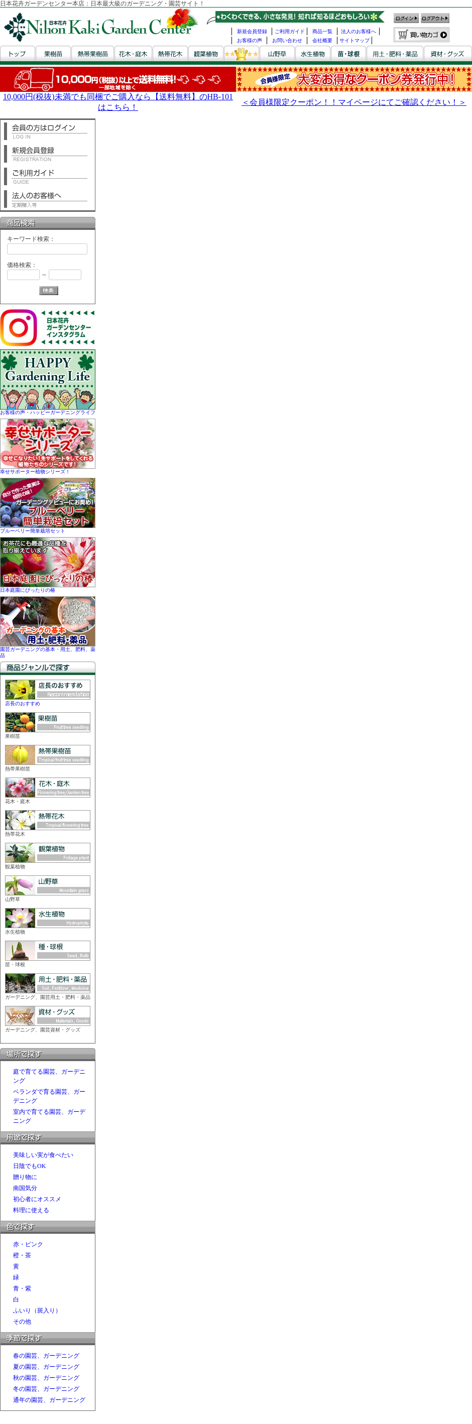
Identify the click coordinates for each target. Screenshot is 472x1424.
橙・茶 (22, 1255)
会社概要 (322, 40)
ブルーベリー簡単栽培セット (47, 528)
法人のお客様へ (358, 31)
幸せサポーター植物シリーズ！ (47, 468)
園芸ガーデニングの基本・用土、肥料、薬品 (47, 649)
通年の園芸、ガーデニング (49, 1399)
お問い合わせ (287, 40)
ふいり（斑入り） (37, 1310)
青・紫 (22, 1288)
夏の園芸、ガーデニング (46, 1366)
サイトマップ (354, 40)
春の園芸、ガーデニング (46, 1355)
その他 (22, 1321)
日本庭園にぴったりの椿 (47, 587)
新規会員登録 (252, 31)
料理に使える (31, 1210)
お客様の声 (249, 40)
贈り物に (25, 1177)
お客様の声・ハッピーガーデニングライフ (47, 409)
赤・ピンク (28, 1244)
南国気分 (25, 1188)
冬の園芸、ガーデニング (46, 1388)
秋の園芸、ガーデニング (46, 1377)
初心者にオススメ (37, 1199)
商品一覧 (322, 31)
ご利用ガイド (290, 31)
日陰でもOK (29, 1166)
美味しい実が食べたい (43, 1154)
